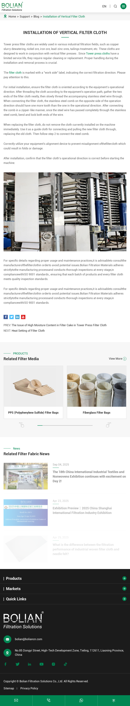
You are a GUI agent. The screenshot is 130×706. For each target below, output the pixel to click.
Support (25, 16)
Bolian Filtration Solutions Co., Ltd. (41, 681)
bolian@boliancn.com (28, 639)
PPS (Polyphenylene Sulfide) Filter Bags (33, 412)
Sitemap (9, 688)
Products (14, 578)
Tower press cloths (98, 53)
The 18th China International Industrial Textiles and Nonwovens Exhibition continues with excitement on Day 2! (89, 477)
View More (117, 359)
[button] (21, 424)
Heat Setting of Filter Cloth (28, 330)
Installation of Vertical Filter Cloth (64, 16)
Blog (36, 16)
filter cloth (15, 72)
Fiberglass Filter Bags (96, 412)
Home (12, 16)
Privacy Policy (29, 688)
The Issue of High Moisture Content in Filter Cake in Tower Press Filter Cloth (59, 325)
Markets (13, 589)
